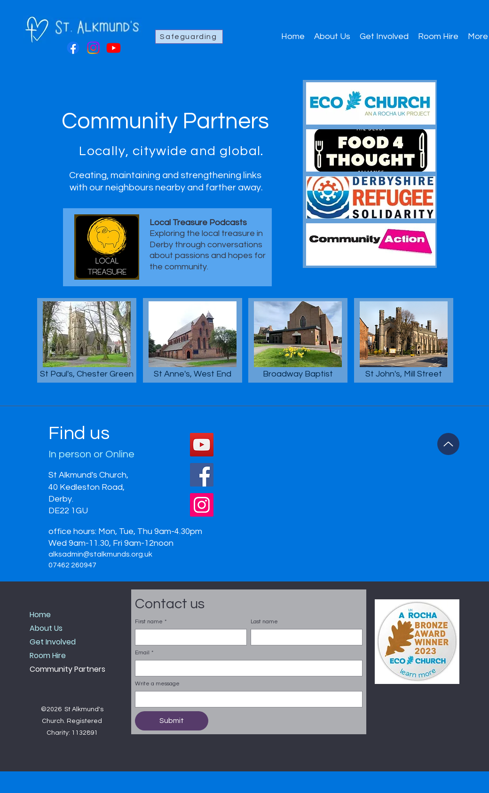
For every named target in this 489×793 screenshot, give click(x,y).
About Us (46, 628)
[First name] (188, 637)
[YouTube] (201, 444)
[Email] (245, 668)
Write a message (157, 684)
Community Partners (67, 669)
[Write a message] (245, 699)
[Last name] (303, 637)
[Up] (448, 444)
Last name (264, 622)
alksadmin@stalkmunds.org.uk (100, 554)
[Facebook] (73, 47)
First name (150, 621)
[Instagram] (93, 47)
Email (144, 652)
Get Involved (53, 641)
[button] (417, 641)
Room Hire (48, 655)
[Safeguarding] (189, 37)
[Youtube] (113, 47)
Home (40, 614)
